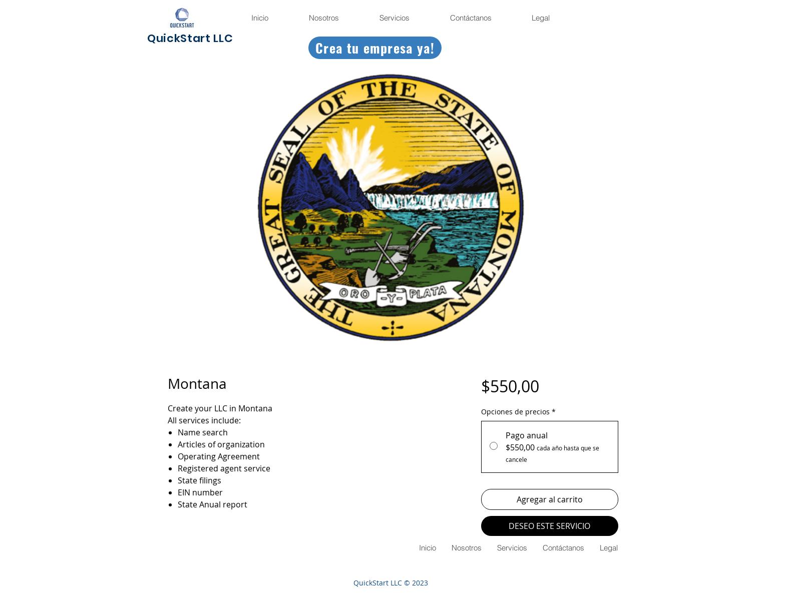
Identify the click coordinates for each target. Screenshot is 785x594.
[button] (540, 18)
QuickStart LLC (190, 38)
